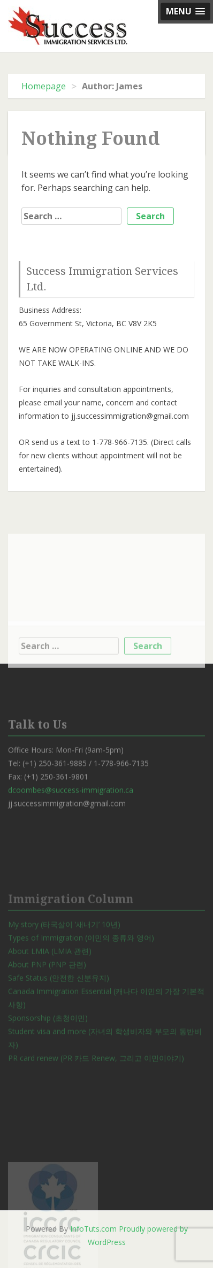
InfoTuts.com (93, 1229)
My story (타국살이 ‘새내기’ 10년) (64, 951)
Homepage (43, 86)
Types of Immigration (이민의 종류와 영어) (81, 964)
